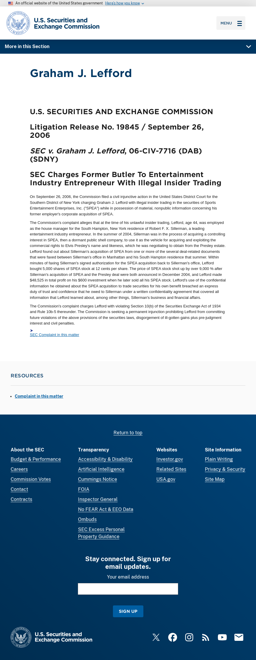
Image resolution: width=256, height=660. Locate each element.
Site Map (215, 479)
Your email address (128, 577)
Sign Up (128, 611)
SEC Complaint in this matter (54, 335)
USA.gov (165, 479)
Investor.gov (169, 459)
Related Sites (171, 469)
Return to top (128, 432)
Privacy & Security (225, 469)
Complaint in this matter (39, 396)
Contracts (21, 499)
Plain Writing (219, 459)
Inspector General (98, 499)
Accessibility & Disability (105, 459)
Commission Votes (31, 479)
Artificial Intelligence (101, 469)
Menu (231, 23)
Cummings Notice (97, 479)
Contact (19, 489)
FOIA (83, 489)
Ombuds (87, 519)
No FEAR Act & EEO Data (105, 509)
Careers (19, 469)
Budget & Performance (36, 459)
